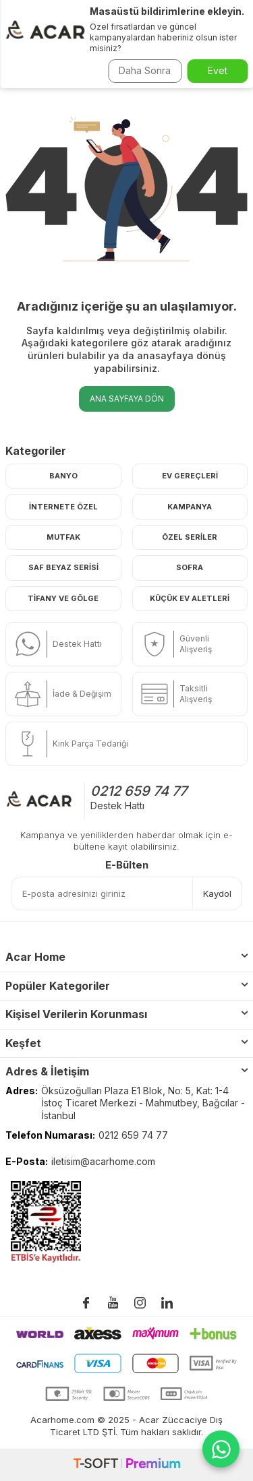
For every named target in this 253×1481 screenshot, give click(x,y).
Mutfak (63, 537)
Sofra (189, 567)
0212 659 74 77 (138, 791)
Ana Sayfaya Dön (127, 398)
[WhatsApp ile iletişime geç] (221, 1449)
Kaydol (217, 893)
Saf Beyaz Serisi (63, 567)
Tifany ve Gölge (63, 598)
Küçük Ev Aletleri (189, 598)
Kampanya (189, 506)
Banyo (63, 475)
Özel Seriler (189, 537)
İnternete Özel (63, 506)
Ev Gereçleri (190, 475)
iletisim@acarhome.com (103, 1161)
